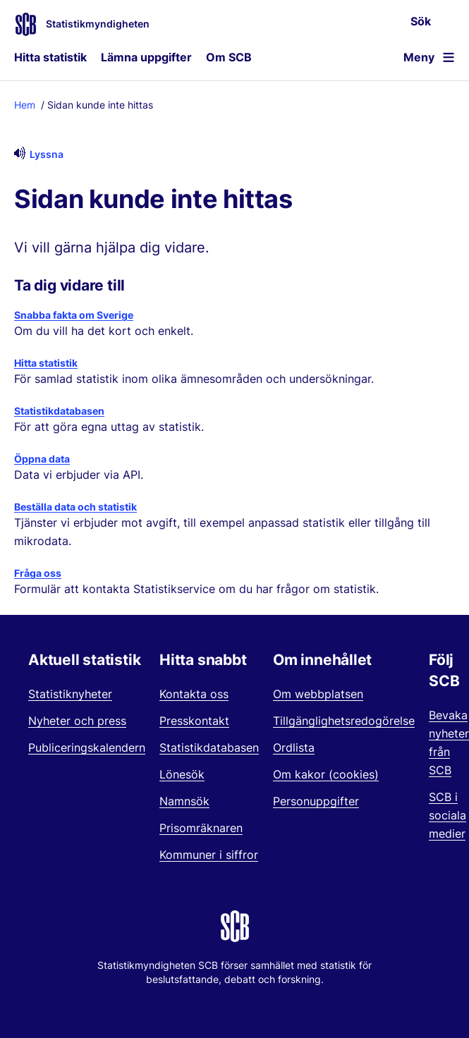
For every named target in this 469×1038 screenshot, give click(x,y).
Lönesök (182, 774)
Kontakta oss (194, 694)
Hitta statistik (50, 57)
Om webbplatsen (318, 694)
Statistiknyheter (70, 694)
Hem (24, 105)
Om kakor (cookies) (326, 774)
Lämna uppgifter (146, 57)
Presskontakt (194, 721)
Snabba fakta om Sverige (73, 315)
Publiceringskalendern (86, 747)
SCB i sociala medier (447, 815)
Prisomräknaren (201, 828)
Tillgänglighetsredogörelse (344, 721)
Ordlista (294, 747)
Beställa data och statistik (75, 507)
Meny (418, 57)
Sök (420, 21)
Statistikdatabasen (59, 411)
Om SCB (229, 57)
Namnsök (184, 801)
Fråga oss (37, 573)
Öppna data (42, 459)
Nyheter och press (77, 721)
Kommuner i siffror (208, 855)
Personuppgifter (316, 801)
